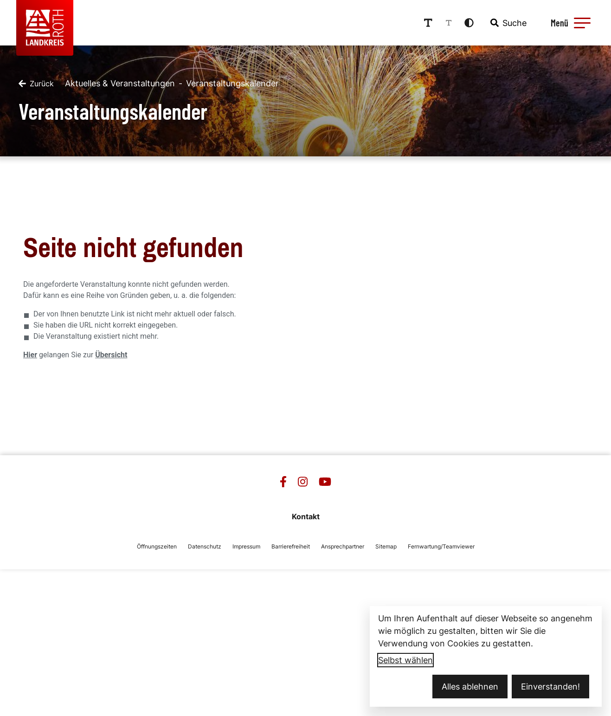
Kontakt (306, 516)
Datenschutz (204, 546)
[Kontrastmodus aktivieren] (469, 23)
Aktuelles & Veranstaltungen (120, 83)
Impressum (246, 546)
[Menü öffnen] (569, 22)
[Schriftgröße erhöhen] (428, 23)
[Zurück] (36, 83)
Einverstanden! (550, 686)
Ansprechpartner (342, 546)
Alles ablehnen (470, 686)
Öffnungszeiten (157, 546)
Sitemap (386, 546)
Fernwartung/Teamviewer (441, 546)
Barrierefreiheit (290, 546)
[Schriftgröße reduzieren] (448, 23)
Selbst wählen (405, 660)
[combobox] (507, 22)
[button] (582, 23)
